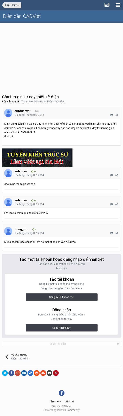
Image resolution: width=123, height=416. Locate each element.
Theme (55, 401)
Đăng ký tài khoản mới (61, 297)
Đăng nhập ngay (61, 327)
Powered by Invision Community (62, 410)
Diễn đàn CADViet (22, 16)
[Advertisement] (61, 53)
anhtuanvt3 (12, 101)
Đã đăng (29, 114)
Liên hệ (69, 401)
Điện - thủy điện (56, 101)
